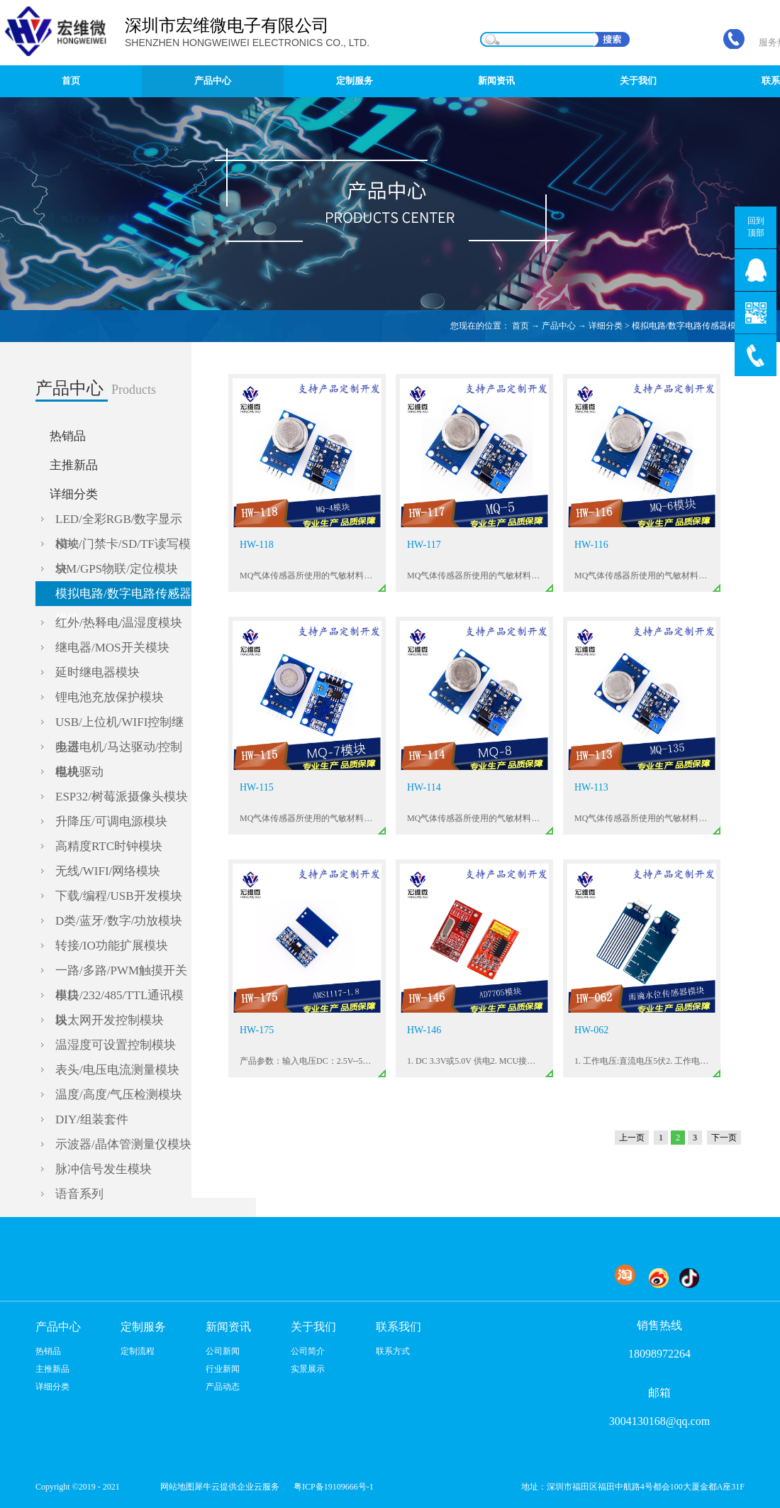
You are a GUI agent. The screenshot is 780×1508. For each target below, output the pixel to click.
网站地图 (175, 1487)
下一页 (724, 1138)
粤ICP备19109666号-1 (334, 1487)
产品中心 (559, 326)
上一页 (632, 1138)
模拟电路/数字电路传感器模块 (688, 326)
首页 (71, 80)
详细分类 (606, 326)
